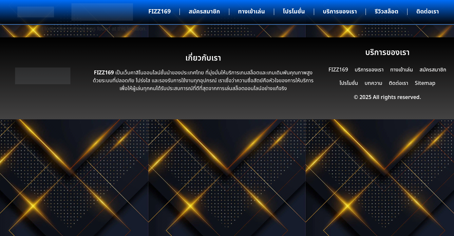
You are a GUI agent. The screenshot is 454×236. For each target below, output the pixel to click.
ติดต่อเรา (427, 11)
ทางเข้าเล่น (251, 11)
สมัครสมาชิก (204, 11)
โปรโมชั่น (294, 11)
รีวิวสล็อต (386, 11)
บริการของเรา (340, 11)
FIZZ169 (159, 11)
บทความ (373, 83)
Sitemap (425, 83)
